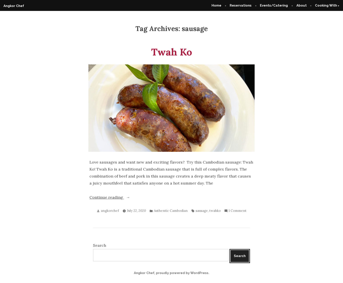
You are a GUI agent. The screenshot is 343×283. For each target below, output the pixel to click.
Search (99, 245)
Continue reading (112, 197)
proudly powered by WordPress (182, 273)
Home (216, 5)
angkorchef (110, 211)
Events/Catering (274, 5)
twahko (215, 211)
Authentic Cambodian (171, 211)
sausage (202, 211)
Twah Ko (171, 52)
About (301, 5)
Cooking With (326, 5)
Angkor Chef (14, 6)
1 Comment (238, 211)
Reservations (241, 5)
